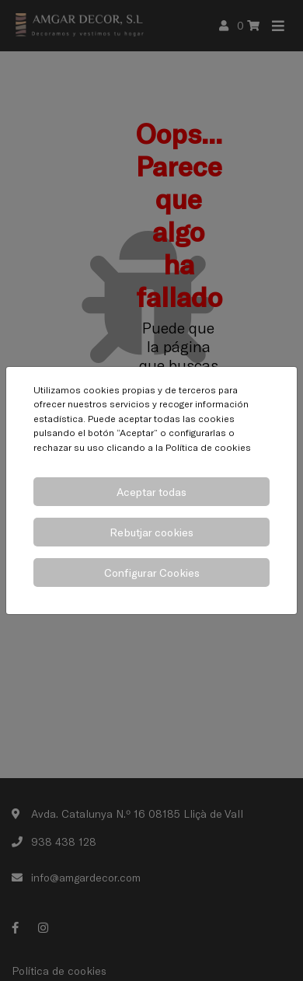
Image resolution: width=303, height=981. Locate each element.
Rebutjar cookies (151, 532)
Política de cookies (208, 447)
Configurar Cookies (152, 572)
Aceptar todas (151, 491)
